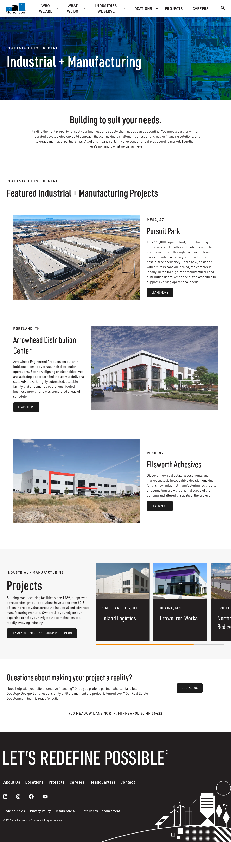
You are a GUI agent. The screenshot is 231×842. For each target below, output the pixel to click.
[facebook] (35, 796)
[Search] (223, 8)
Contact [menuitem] (127, 782)
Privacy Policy (40, 811)
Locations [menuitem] (142, 8)
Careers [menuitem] (200, 8)
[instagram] (22, 796)
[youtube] (45, 796)
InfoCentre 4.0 (67, 811)
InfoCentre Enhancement (101, 811)
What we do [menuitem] (72, 8)
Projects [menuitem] (174, 8)
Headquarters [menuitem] (102, 782)
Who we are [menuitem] (45, 8)
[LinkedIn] (9, 796)
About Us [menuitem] (11, 782)
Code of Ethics (14, 811)
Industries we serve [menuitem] (106, 8)
